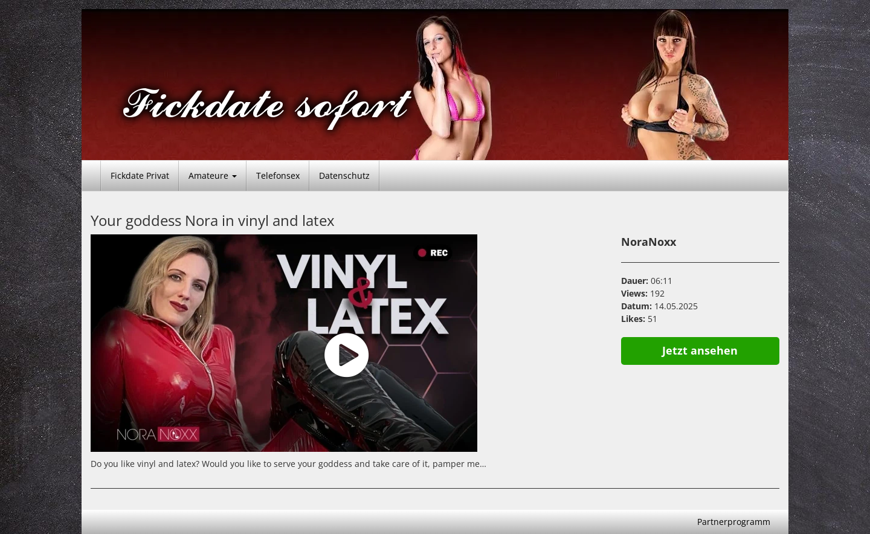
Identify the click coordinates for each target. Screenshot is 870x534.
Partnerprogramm (733, 521)
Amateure (212, 175)
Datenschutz (344, 175)
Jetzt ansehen (700, 350)
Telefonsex (278, 175)
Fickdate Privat (140, 175)
